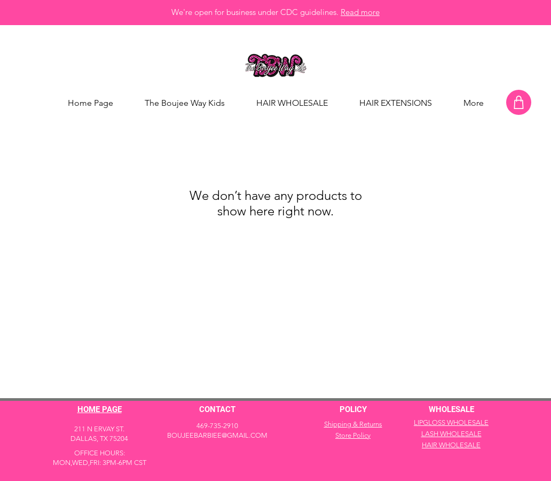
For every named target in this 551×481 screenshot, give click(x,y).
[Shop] (518, 102)
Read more (360, 12)
